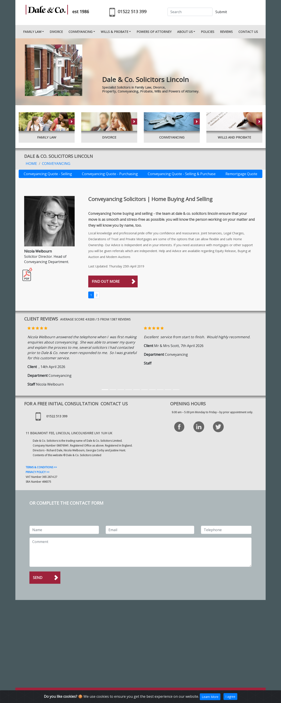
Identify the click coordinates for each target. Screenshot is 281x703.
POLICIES (207, 32)
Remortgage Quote (241, 173)
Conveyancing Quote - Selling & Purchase (182, 173)
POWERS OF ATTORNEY (154, 32)
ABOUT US (185, 32)
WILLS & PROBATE (114, 32)
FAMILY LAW (32, 32)
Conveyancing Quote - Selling (48, 173)
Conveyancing (56, 163)
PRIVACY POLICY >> (37, 472)
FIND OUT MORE (106, 281)
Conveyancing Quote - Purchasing (110, 173)
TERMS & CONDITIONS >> (41, 467)
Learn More (210, 697)
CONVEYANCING (80, 32)
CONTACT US (248, 32)
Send (37, 577)
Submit (221, 11)
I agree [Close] (230, 696)
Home (31, 163)
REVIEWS (226, 32)
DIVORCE (56, 32)
